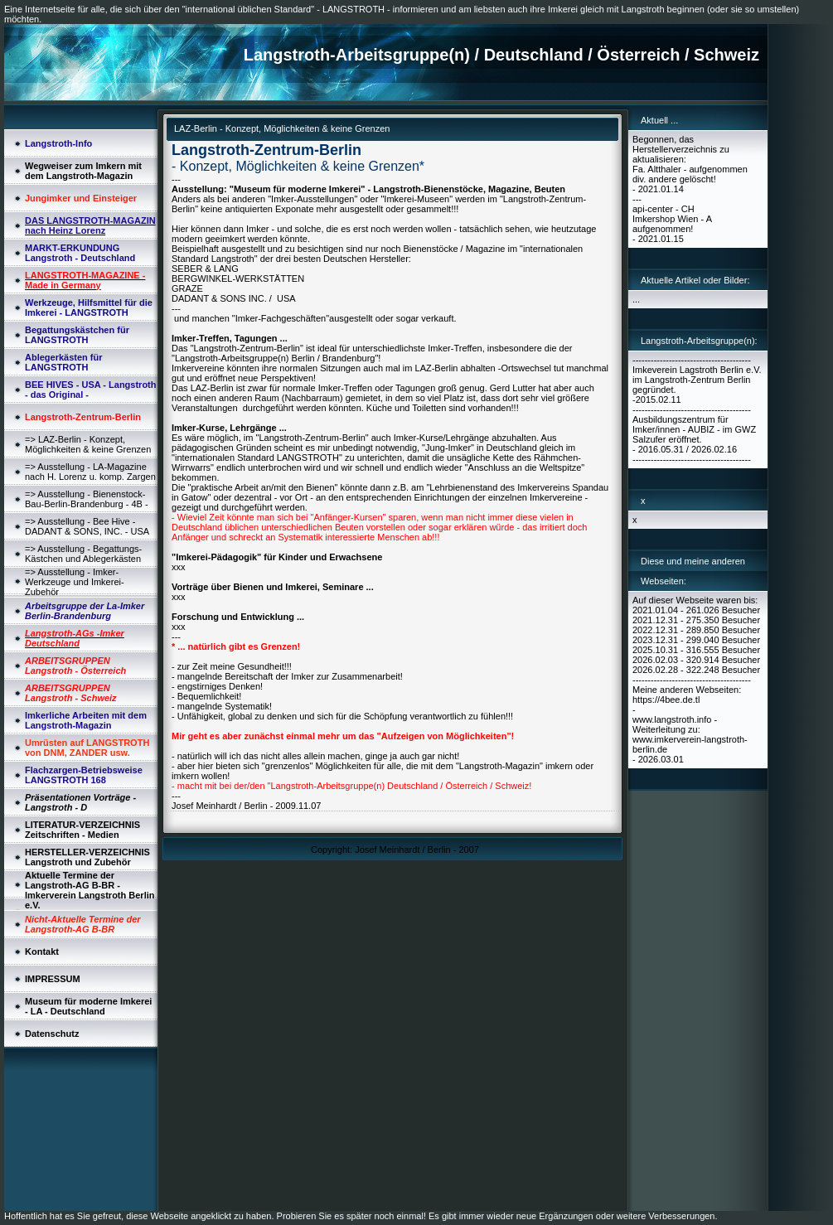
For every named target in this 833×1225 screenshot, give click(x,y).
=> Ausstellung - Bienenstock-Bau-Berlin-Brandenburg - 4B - (86, 499)
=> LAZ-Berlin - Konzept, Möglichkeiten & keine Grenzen (88, 444)
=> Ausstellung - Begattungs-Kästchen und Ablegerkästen (83, 554)
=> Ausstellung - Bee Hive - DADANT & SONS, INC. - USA (87, 526)
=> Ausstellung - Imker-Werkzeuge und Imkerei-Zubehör (74, 582)
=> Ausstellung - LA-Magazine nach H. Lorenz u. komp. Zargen (90, 472)
